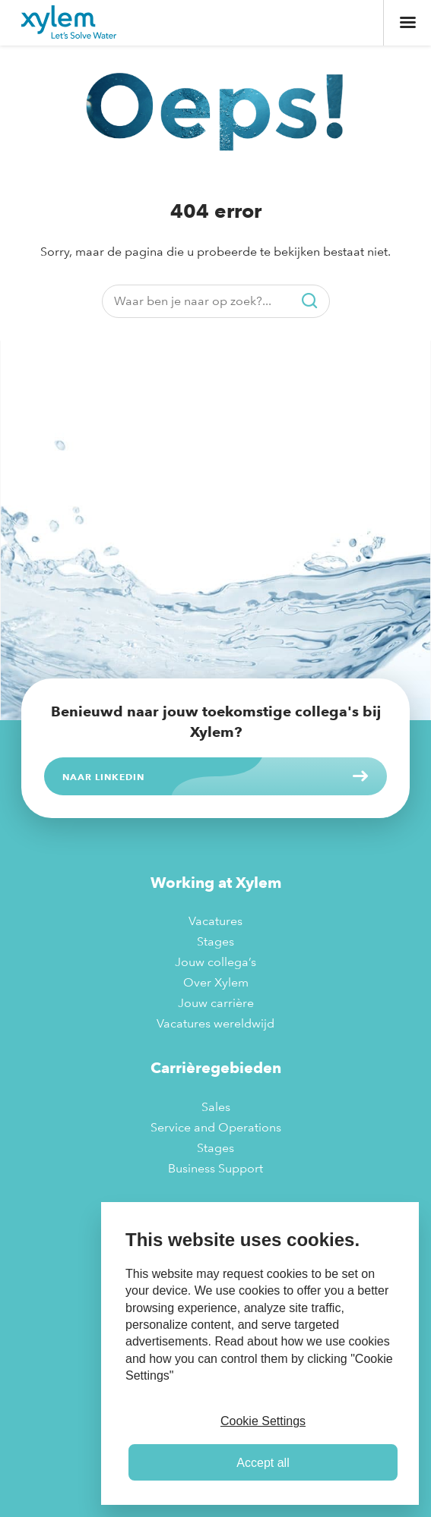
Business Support (215, 1168)
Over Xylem (216, 982)
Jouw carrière (216, 1003)
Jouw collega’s (215, 962)
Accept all (262, 1462)
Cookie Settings (263, 1421)
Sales (215, 1107)
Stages (215, 941)
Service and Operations (216, 1127)
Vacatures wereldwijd (215, 1023)
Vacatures (215, 921)
